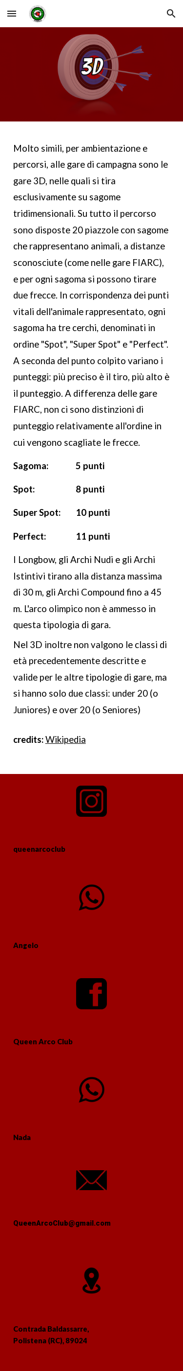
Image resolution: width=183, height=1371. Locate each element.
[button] (11, 13)
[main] (91, 447)
